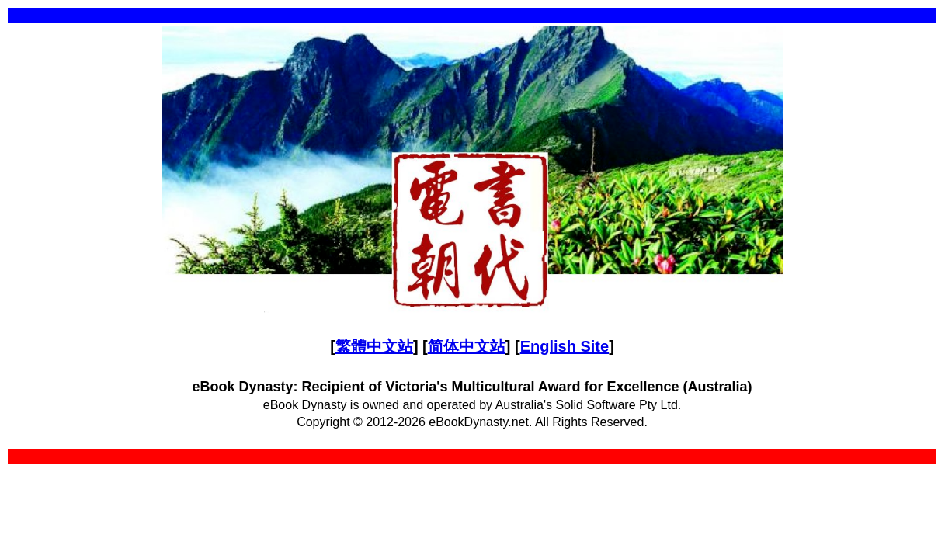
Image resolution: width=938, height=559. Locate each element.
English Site (564, 346)
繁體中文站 (374, 346)
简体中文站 (466, 346)
